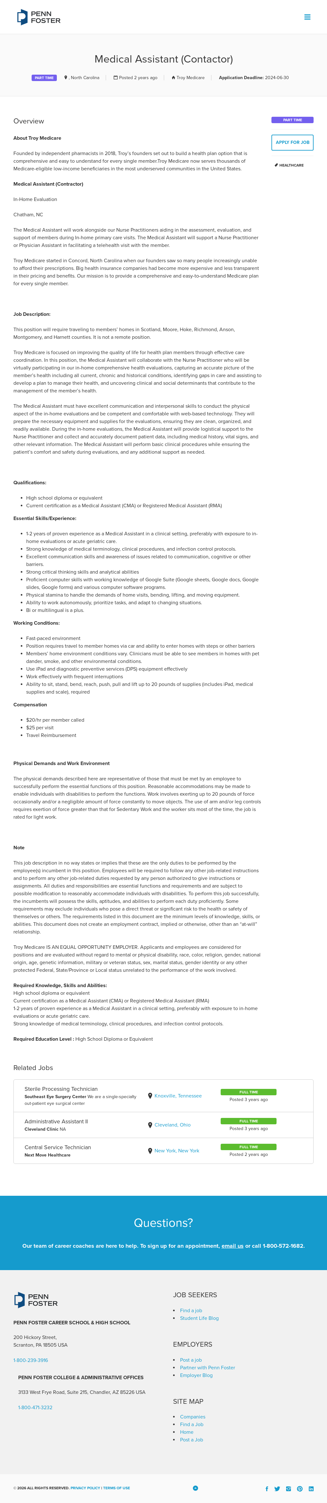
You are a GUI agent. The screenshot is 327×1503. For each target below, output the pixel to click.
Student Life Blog (199, 1318)
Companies (192, 1417)
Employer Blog (196, 1375)
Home (187, 1432)
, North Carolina (84, 77)
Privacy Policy (85, 1488)
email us (233, 1245)
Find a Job (191, 1424)
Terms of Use (116, 1488)
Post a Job (191, 1440)
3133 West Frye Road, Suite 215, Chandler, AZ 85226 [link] (76, 1392)
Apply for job (292, 142)
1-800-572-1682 (283, 1245)
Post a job (191, 1360)
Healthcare (291, 165)
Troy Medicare (191, 77)
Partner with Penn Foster (207, 1368)
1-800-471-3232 (35, 1407)
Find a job (191, 1310)
